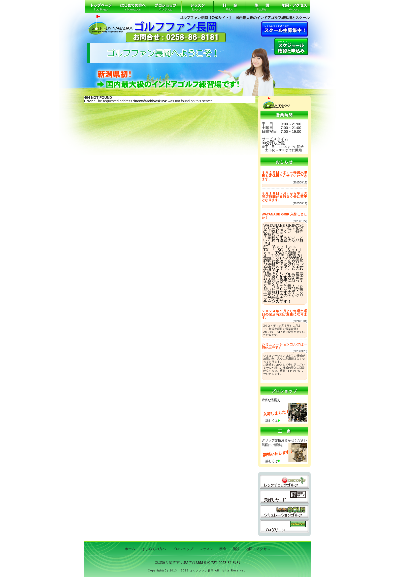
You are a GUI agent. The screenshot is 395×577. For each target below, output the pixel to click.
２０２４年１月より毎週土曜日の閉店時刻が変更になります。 (284, 314)
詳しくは (273, 421)
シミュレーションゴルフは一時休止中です (284, 345)
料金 (230, 6)
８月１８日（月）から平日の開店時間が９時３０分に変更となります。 (284, 196)
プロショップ (165, 6)
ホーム (101, 6)
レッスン (197, 6)
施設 (262, 6)
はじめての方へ (133, 6)
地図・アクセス (294, 6)
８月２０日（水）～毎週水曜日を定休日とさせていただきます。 (284, 176)
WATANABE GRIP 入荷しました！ (284, 215)
